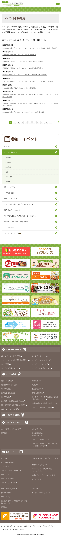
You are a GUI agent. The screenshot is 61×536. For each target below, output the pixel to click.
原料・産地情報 (38, 393)
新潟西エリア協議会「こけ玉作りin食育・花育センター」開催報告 (23, 61)
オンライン (9, 177)
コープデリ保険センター (10, 368)
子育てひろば (9, 193)
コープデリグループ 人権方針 (43, 439)
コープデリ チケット (40, 356)
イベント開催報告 (10, 152)
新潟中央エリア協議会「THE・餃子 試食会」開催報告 (19, 55)
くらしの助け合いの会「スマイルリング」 (19, 204)
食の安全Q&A (36, 381)
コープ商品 (6, 397)
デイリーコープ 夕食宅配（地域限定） (15, 360)
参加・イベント (12, 452)
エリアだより (9, 227)
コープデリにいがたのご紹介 (11, 429)
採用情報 (4, 507)
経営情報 (4, 433)
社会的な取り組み (13, 415)
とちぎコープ (39, 526)
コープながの (5, 529)
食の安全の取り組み (8, 393)
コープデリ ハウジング (40, 364)
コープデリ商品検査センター (43, 407)
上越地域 (8, 167)
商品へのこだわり (7, 381)
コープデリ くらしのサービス (42, 360)
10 (46, 122)
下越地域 (8, 157)
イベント (7, 146)
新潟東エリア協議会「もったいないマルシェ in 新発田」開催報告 (23, 68)
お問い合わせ (5, 493)
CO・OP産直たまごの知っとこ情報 (14, 405)
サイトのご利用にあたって (41, 493)
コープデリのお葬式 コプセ (42, 368)
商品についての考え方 (9, 385)
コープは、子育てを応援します (12, 470)
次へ (55, 122)
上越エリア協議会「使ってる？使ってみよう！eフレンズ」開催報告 (24, 112)
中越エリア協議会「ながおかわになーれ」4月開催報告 (19, 88)
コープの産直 (5, 389)
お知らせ (35, 489)
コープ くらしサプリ (12, 233)
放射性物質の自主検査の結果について (46, 403)
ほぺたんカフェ (9, 187)
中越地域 (8, 162)
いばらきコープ (29, 526)
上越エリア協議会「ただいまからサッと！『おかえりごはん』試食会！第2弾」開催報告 (30, 48)
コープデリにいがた (17, 529)
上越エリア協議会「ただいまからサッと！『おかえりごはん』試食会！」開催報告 (28, 81)
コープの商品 (11, 374)
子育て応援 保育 (10, 198)
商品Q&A (35, 385)
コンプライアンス (38, 429)
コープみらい (18, 526)
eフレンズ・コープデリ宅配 (11, 356)
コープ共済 (6, 364)
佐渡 (7, 172)
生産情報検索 (37, 389)
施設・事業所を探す (9, 489)
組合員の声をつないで (12, 210)
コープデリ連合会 (6, 526)
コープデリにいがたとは (14, 422)
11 (50, 122)
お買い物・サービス (13, 349)
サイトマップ (5, 497)
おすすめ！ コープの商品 (10, 409)
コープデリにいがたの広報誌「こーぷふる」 (20, 216)
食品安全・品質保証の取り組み (13, 401)
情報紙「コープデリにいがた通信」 (17, 222)
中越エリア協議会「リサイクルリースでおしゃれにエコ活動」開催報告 (25, 75)
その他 (8, 181)
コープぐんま (49, 526)
